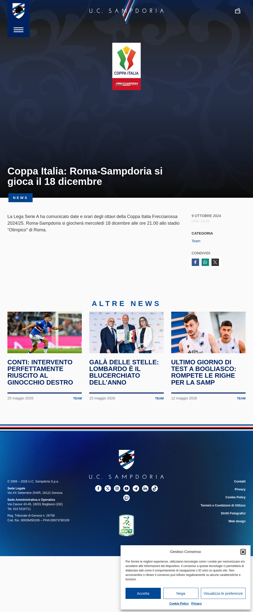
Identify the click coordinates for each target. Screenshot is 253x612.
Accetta (143, 593)
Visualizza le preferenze (223, 593)
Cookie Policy (179, 603)
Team (196, 241)
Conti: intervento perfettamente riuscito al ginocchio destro (40, 372)
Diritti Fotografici (233, 513)
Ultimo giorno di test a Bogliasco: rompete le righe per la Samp (203, 372)
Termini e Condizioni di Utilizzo (223, 505)
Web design (237, 521)
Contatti (240, 481)
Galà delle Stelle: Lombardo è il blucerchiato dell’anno (124, 372)
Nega (180, 593)
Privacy (196, 603)
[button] (243, 551)
